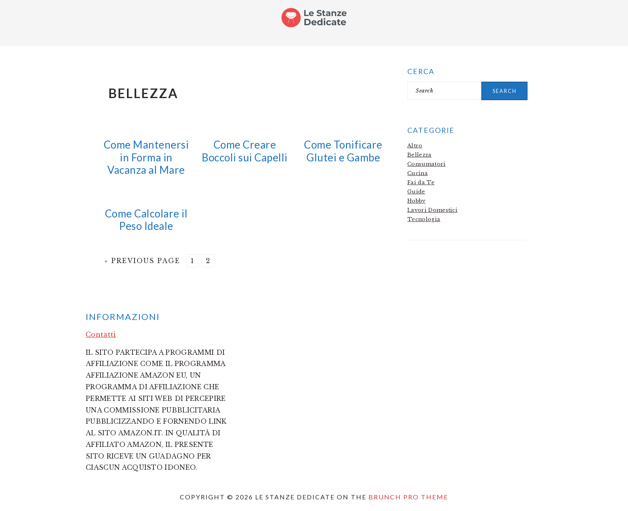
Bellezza (419, 155)
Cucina (417, 173)
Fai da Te (421, 182)
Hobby (416, 201)
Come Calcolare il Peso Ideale (146, 219)
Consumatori (426, 164)
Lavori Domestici (432, 210)
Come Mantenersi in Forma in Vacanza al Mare (146, 157)
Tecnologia (423, 219)
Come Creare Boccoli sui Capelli (245, 150)
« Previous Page (142, 261)
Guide (416, 192)
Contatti (101, 334)
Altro (415, 146)
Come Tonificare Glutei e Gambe (343, 150)
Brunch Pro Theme (408, 497)
